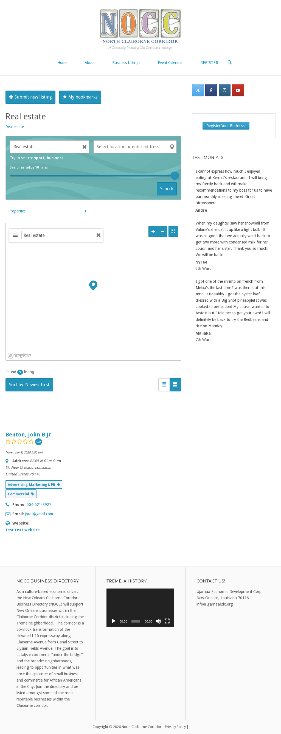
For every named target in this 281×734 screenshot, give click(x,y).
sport (39, 158)
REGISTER (209, 62)
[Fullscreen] (167, 621)
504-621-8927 (39, 504)
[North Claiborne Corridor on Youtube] (238, 90)
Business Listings (126, 62)
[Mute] (158, 621)
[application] (140, 608)
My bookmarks (80, 97)
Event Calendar (170, 62)
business (55, 158)
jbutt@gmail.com (39, 514)
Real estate (14, 127)
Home (62, 62)
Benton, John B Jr (28, 434)
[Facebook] (211, 90)
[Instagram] (225, 90)
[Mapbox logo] (19, 355)
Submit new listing (30, 97)
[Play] (113, 621)
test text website (22, 530)
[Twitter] (198, 90)
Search (166, 188)
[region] (93, 291)
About (90, 62)
